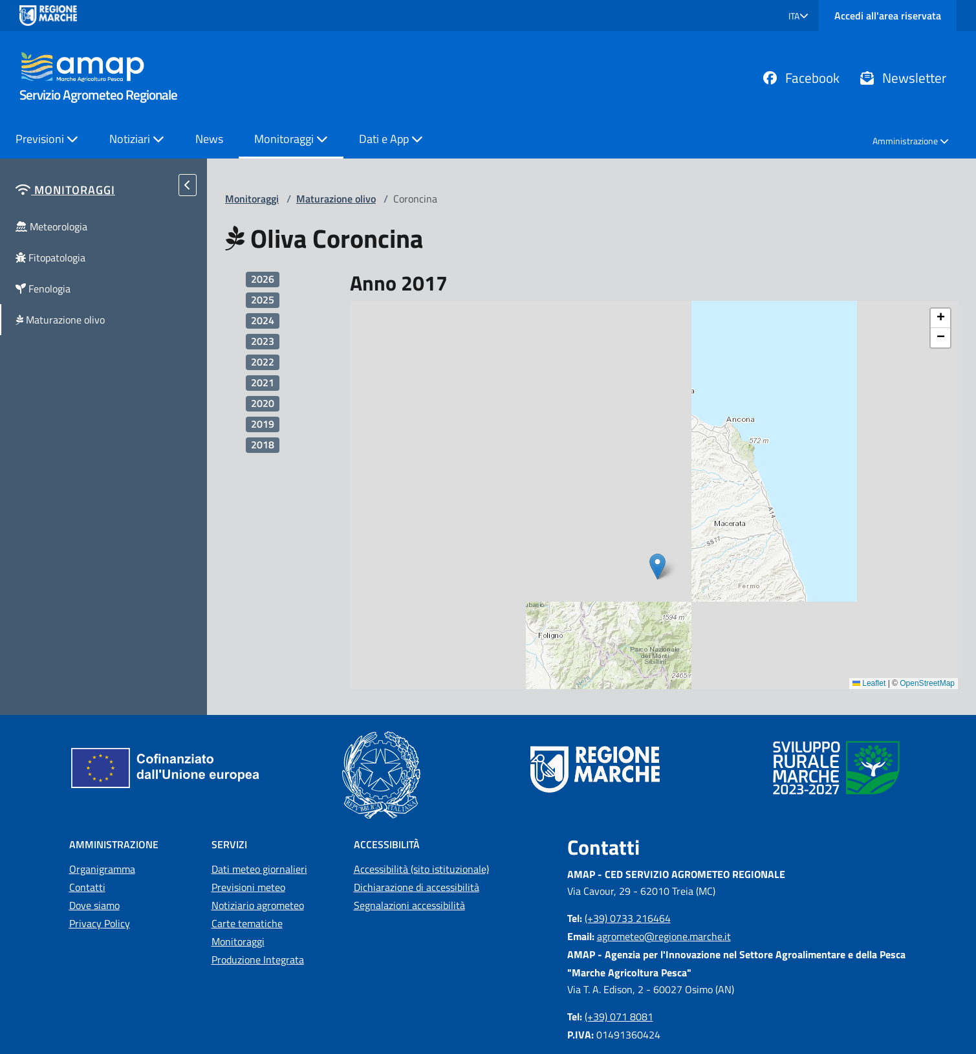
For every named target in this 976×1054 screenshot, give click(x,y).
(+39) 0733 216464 (628, 918)
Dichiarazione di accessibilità (416, 887)
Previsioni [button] (47, 139)
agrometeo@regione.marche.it (664, 936)
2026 (262, 279)
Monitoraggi (252, 198)
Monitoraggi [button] (291, 139)
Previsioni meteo (248, 887)
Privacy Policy (99, 923)
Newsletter (903, 77)
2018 (262, 444)
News (209, 139)
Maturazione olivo (336, 198)
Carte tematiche (247, 923)
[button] (798, 15)
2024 (262, 320)
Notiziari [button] (136, 139)
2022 (262, 362)
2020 (262, 403)
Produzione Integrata (257, 959)
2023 (262, 341)
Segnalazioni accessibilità (409, 905)
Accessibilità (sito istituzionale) (421, 869)
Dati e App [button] (391, 139)
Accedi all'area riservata (887, 15)
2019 (262, 424)
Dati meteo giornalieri (259, 869)
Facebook (801, 77)
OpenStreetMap (927, 683)
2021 (262, 382)
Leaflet (868, 683)
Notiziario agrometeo (257, 905)
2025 (262, 299)
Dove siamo (94, 905)
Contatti (87, 887)
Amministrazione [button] (911, 141)
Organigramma (102, 869)
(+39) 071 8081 (619, 1016)
